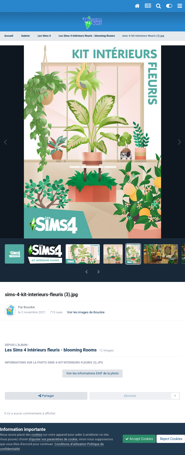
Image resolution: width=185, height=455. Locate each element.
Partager (46, 395)
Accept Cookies (139, 439)
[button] (86, 271)
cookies (36, 434)
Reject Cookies (170, 439)
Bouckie (29, 307)
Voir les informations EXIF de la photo (92, 373)
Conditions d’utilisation (70, 444)
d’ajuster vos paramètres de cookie (53, 439)
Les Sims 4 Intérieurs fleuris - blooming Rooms (51, 349)
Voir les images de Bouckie (86, 312)
